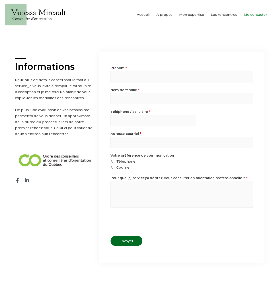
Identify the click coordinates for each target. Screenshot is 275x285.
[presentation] (144, 220)
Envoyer (126, 241)
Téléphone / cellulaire (130, 112)
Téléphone (125, 161)
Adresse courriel (126, 134)
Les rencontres (224, 14)
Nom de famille (125, 90)
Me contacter (255, 14)
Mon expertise (191, 14)
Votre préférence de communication (142, 155)
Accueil (143, 14)
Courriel (123, 167)
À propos (164, 14)
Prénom (119, 68)
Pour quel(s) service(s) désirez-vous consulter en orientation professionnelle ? (179, 178)
